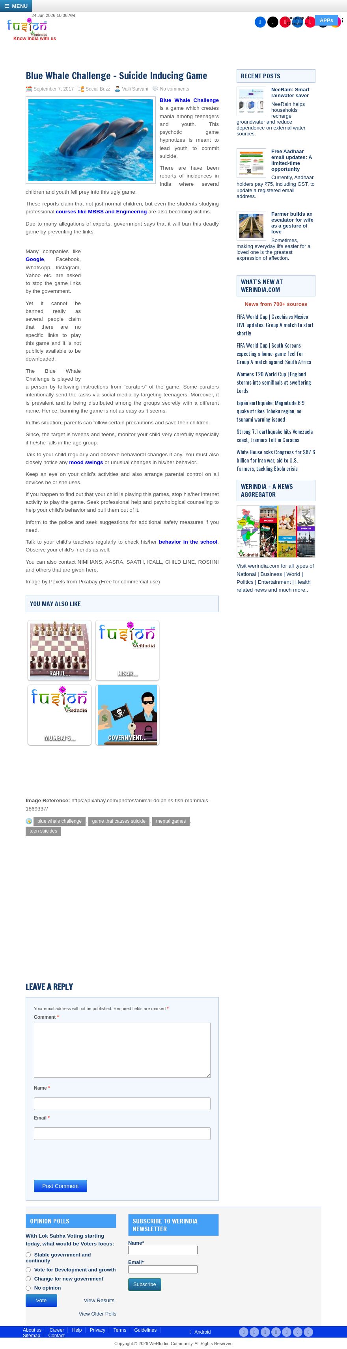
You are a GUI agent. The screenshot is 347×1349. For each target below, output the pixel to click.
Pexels (57, 582)
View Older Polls (97, 1314)
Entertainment (275, 582)
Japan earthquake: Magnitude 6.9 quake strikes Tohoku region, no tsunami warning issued (270, 410)
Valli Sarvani (135, 89)
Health (303, 582)
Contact (56, 1335)
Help (77, 1330)
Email (42, 1118)
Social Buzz (98, 89)
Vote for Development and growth (75, 1270)
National (247, 574)
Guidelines (145, 1330)
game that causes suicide (119, 821)
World (294, 574)
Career (57, 1330)
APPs (326, 20)
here (91, 570)
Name (42, 1088)
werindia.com (264, 566)
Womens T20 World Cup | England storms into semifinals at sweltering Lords (274, 382)
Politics (246, 582)
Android (199, 1332)
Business (272, 574)
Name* (163, 1247)
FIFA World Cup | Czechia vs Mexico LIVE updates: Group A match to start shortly (275, 324)
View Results (99, 1300)
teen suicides (43, 831)
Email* (163, 1266)
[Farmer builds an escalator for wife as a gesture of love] (251, 226)
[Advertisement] (150, 299)
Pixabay (87, 582)
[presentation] (94, 1159)
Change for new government (69, 1279)
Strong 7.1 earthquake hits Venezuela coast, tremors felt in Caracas (275, 435)
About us (32, 1330)
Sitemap (31, 1335)
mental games (171, 821)
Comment (46, 1017)
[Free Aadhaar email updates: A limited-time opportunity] (251, 163)
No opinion (47, 1288)
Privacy (97, 1330)
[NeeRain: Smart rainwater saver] (251, 101)
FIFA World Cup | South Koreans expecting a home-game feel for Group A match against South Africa (274, 353)
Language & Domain (298, 20)
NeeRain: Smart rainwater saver (290, 92)
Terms (119, 1330)
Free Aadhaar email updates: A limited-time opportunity (291, 160)
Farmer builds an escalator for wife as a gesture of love (292, 223)
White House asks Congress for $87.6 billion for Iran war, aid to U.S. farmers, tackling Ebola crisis (276, 460)
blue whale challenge (59, 821)
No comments (174, 89)
